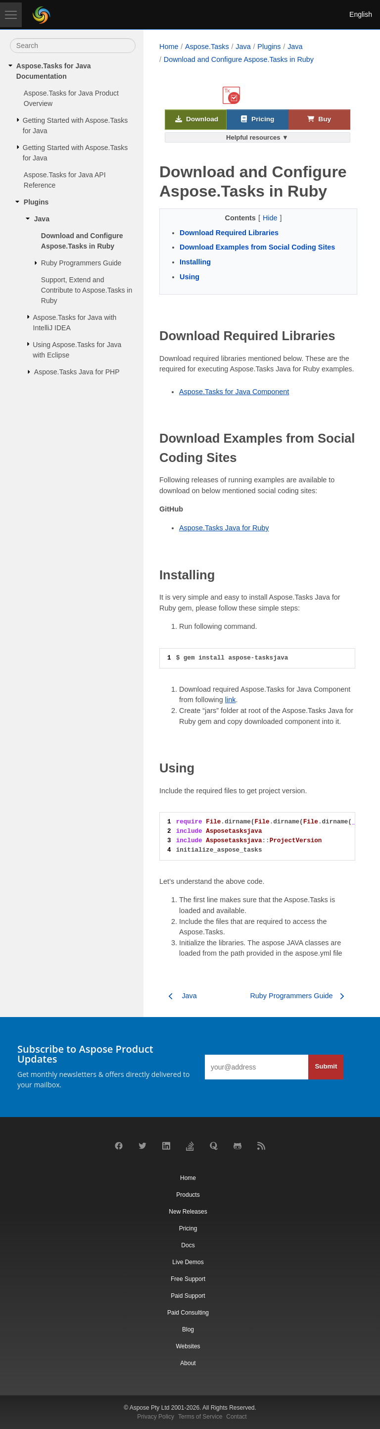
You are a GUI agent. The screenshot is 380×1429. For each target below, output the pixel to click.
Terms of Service (200, 1416)
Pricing (257, 119)
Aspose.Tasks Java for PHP (77, 372)
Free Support (188, 1279)
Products (187, 1194)
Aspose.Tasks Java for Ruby (224, 528)
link (230, 700)
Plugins (36, 202)
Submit (326, 1066)
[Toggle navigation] (11, 14)
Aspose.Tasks (207, 47)
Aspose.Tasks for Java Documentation (53, 71)
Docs (187, 1245)
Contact (236, 1416)
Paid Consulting (188, 1312)
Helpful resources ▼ (257, 137)
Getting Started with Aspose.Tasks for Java (75, 125)
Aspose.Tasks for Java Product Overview (71, 98)
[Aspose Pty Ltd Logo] (41, 14)
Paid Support (188, 1295)
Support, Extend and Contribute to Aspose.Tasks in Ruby (86, 290)
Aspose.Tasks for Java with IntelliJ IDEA (75, 322)
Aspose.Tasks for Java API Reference (65, 180)
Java (41, 219)
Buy (319, 119)
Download (197, 119)
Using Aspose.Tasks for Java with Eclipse (77, 350)
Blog (188, 1329)
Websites (188, 1346)
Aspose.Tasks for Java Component (234, 392)
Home (168, 47)
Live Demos (187, 1262)
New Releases (188, 1211)
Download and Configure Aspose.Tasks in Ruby (82, 241)
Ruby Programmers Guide (81, 263)
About (187, 1363)
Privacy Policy (155, 1416)
